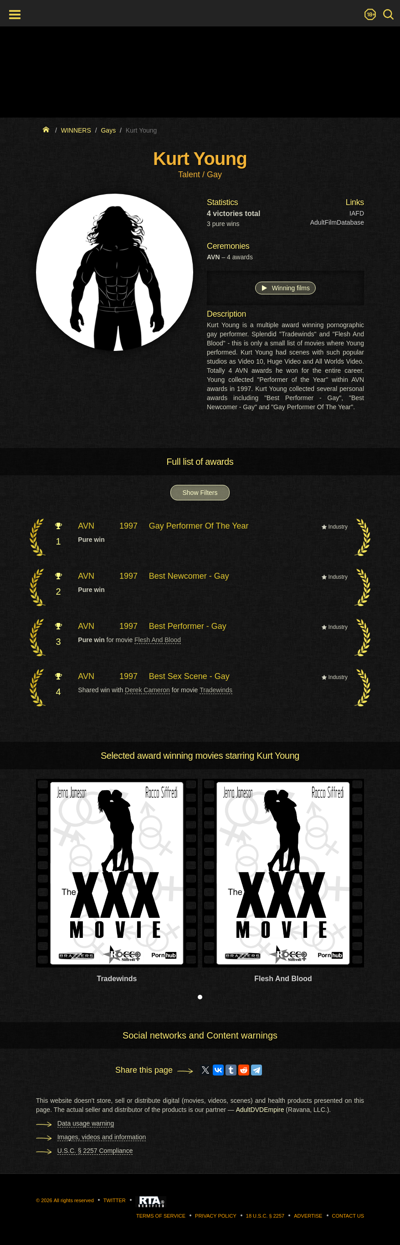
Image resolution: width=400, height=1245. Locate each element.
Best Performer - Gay (187, 626)
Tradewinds (216, 690)
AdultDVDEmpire (260, 1109)
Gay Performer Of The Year (199, 525)
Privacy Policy (215, 1216)
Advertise (308, 1216)
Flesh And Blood (157, 639)
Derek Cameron (147, 690)
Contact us (348, 1216)
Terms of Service (160, 1216)
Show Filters (199, 492)
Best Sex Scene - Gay (189, 676)
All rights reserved (74, 1200)
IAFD (356, 213)
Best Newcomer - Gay (189, 576)
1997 (128, 525)
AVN (86, 525)
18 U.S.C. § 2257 (265, 1216)
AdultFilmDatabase (337, 222)
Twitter (114, 1200)
